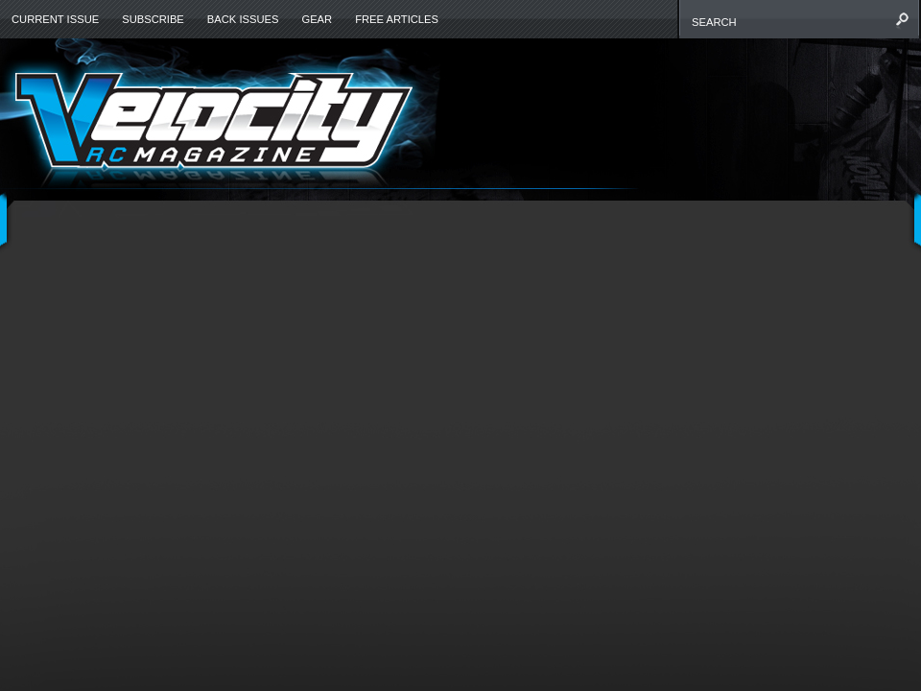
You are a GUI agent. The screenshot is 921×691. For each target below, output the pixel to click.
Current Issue (55, 19)
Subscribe (153, 19)
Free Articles (396, 19)
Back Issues (243, 19)
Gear (316, 19)
